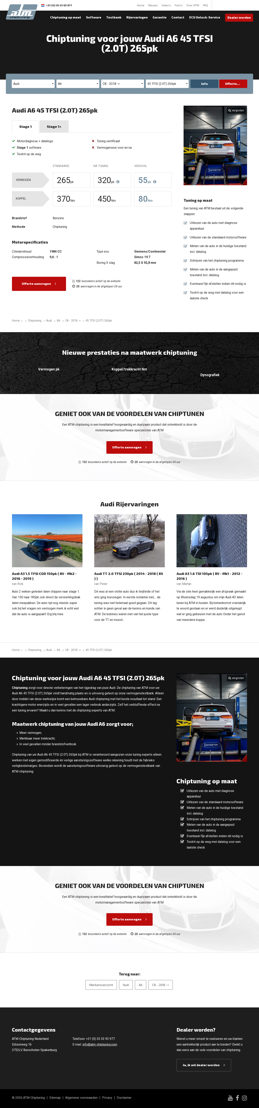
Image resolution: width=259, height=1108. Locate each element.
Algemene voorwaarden (81, 1098)
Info (204, 83)
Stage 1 (25, 126)
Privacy (107, 1098)
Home (140, 5)
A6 (140, 985)
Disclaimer (124, 1098)
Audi (126, 985)
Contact (177, 17)
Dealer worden (239, 17)
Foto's (179, 5)
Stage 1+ (54, 126)
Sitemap (55, 1098)
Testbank (113, 17)
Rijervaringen (137, 17)
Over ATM (193, 5)
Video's (166, 5)
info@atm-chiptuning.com (99, 1044)
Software (93, 17)
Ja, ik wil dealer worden (201, 1065)
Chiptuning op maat (65, 17)
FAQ (205, 5)
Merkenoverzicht (101, 985)
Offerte (231, 83)
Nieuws (153, 5)
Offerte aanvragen (36, 283)
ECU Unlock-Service (204, 17)
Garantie (160, 17)
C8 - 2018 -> (160, 985)
